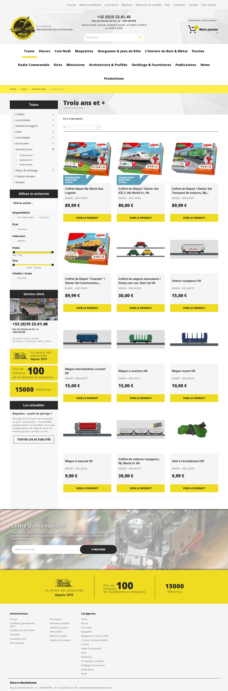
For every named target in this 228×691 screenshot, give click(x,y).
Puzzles (85, 644)
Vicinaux (20, 182)
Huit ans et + (26, 159)
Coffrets (20, 114)
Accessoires (22, 143)
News (84, 673)
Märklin (21, 240)
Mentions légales (58, 636)
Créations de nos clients (22, 630)
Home (13, 89)
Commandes (22, 137)
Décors (84, 623)
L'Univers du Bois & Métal (94, 640)
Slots (83, 652)
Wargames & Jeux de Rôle (94, 636)
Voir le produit (87, 217)
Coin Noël (86, 627)
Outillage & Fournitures (93, 665)
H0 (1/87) (22, 278)
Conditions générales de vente (22, 625)
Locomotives (22, 120)
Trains (84, 619)
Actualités (15, 634)
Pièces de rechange (26, 170)
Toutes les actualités (34, 439)
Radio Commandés (91, 648)
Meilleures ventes (59, 627)
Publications (87, 669)
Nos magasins (17, 643)
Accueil (13, 619)
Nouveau (22, 229)
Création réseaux (25, 176)
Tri (64, 127)
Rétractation (56, 631)
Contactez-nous (18, 638)
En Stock (44, 217)
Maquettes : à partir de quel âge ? (32, 413)
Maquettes (86, 631)
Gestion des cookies (60, 640)
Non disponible (26, 217)
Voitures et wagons (26, 125)
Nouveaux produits (59, 623)
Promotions (56, 619)
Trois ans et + (26, 155)
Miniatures (86, 657)
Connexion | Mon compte (202, 20)
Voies (18, 131)
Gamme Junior (23, 149)
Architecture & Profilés (92, 661)
